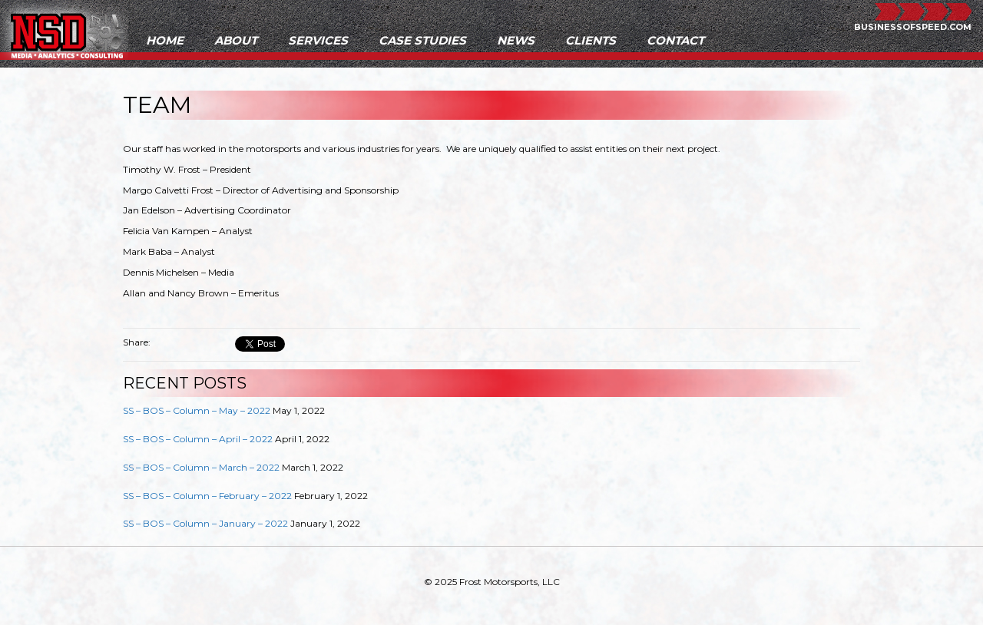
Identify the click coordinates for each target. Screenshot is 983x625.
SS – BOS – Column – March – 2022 (201, 467)
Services (318, 40)
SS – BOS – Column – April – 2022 (198, 439)
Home (165, 40)
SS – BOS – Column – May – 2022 (196, 410)
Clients (590, 40)
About (235, 40)
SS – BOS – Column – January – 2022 (205, 523)
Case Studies (422, 40)
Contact (675, 40)
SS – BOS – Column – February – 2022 (207, 495)
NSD (66, 33)
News (516, 40)
